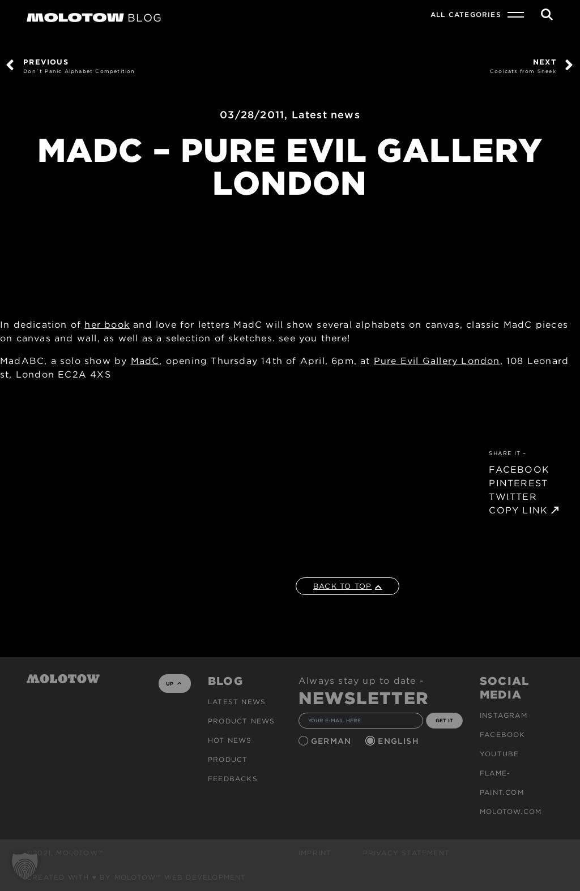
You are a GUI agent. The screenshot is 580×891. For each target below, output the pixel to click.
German (332, 741)
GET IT (444, 720)
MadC (145, 360)
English (400, 741)
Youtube (499, 753)
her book (107, 324)
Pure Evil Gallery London (437, 360)
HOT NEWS (230, 740)
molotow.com (510, 811)
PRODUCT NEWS (241, 721)
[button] (25, 866)
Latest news (326, 115)
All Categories (465, 14)
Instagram (503, 715)
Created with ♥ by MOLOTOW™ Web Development (136, 877)
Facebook (503, 734)
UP (173, 683)
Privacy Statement (406, 853)
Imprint (314, 853)
